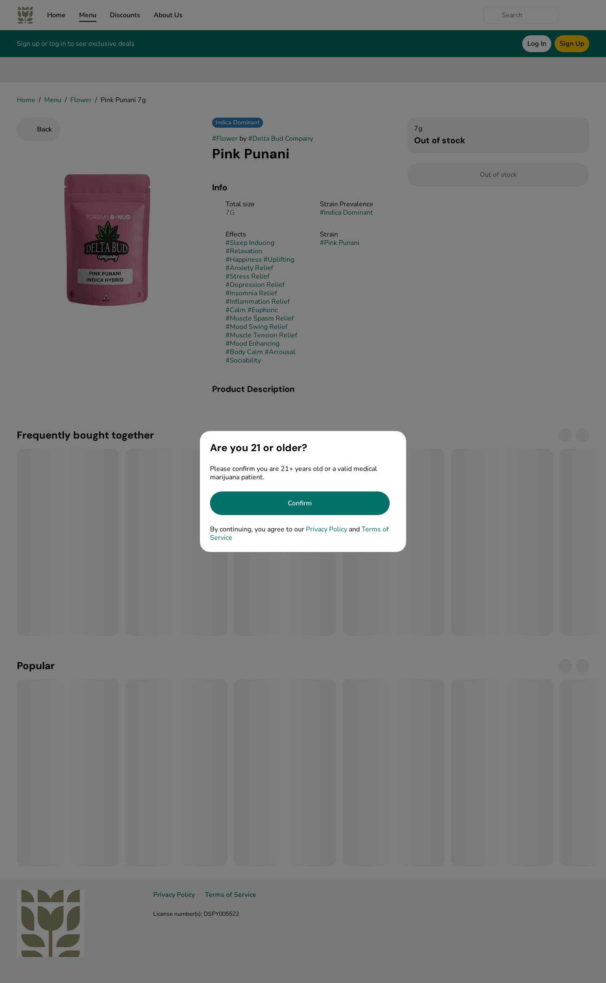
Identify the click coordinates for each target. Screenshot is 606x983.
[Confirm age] (300, 503)
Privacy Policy (326, 529)
